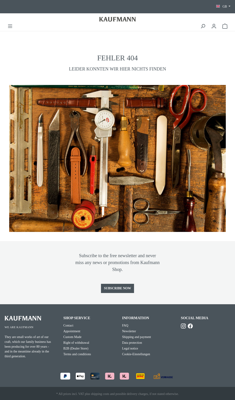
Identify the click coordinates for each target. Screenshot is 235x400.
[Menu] (10, 26)
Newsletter (129, 331)
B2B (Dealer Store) (75, 348)
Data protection (132, 342)
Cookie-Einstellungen (136, 354)
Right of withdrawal (76, 342)
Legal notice (130, 348)
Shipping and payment (136, 337)
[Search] (202, 26)
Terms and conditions (77, 354)
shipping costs (100, 394)
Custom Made (72, 337)
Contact (68, 325)
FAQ (125, 325)
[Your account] (213, 26)
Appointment (71, 331)
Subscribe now (117, 288)
